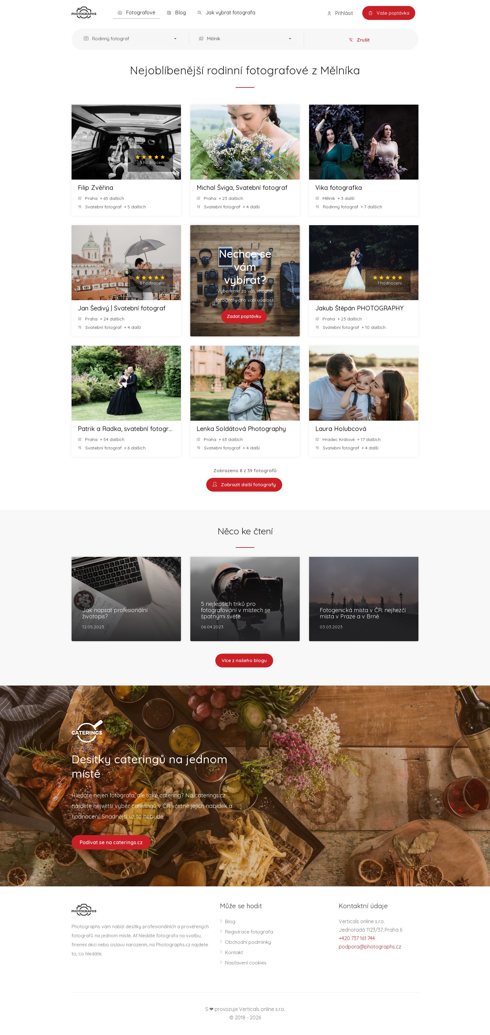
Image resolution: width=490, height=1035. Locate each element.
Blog (176, 12)
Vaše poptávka (388, 13)
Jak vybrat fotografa (226, 12)
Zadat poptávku (244, 316)
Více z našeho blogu (244, 661)
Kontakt (234, 953)
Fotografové (136, 12)
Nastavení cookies (246, 963)
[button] (132, 39)
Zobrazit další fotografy (244, 485)
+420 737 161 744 (357, 939)
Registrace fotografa (249, 932)
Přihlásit (338, 13)
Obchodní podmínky (248, 942)
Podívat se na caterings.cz (111, 842)
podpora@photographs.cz (370, 947)
